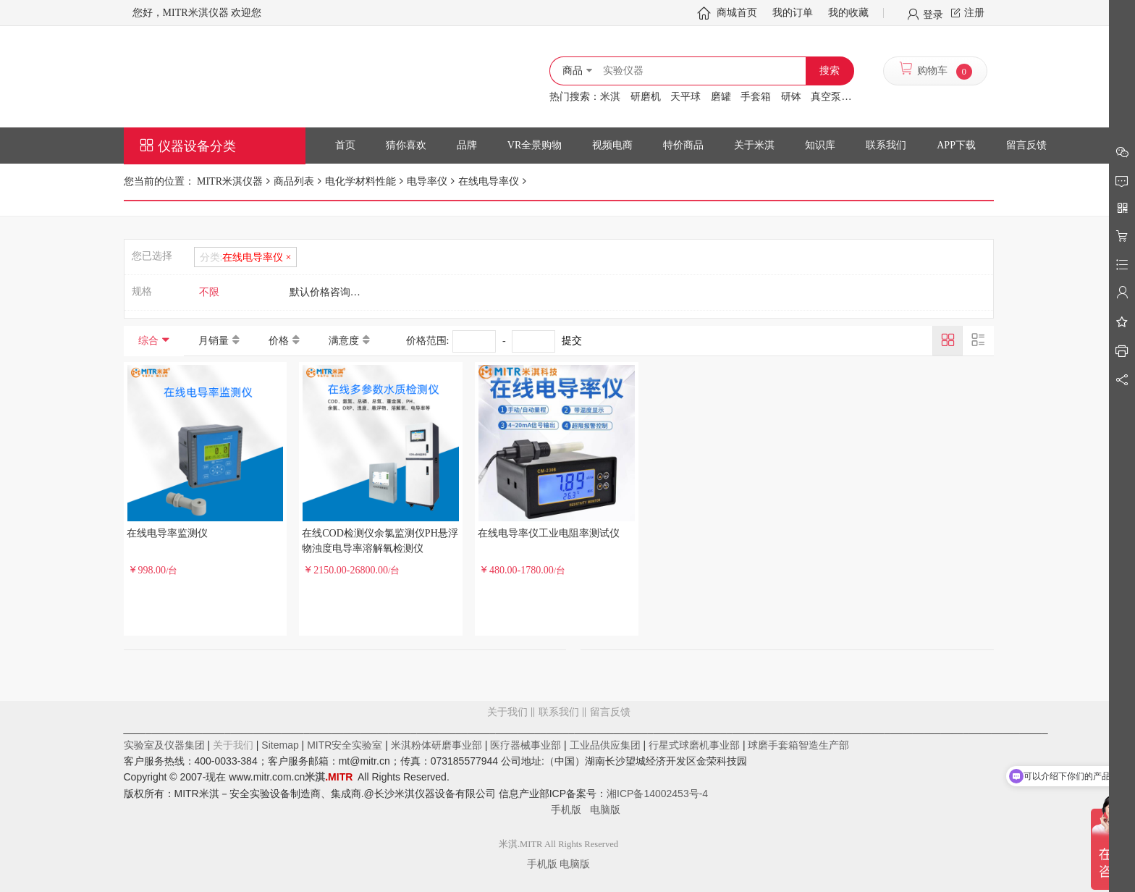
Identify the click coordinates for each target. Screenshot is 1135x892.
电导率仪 (427, 181)
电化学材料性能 (360, 181)
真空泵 (826, 96)
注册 (974, 12)
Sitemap (279, 745)
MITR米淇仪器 (229, 181)
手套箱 (756, 96)
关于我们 (507, 712)
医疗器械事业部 (525, 745)
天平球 (685, 96)
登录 (933, 13)
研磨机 (645, 96)
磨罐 (721, 96)
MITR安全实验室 (344, 745)
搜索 (829, 70)
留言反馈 (559, 770)
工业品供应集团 (605, 745)
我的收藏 (848, 12)
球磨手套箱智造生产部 (798, 745)
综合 (148, 340)
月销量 (213, 340)
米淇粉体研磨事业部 (436, 745)
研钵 (791, 96)
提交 (572, 340)
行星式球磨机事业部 (694, 745)
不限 (209, 292)
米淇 (610, 96)
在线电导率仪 (488, 181)
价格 (279, 340)
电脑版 (605, 809)
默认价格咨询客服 (330, 292)
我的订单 (792, 12)
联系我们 (559, 712)
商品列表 (294, 181)
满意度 (344, 340)
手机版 (570, 809)
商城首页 (737, 12)
